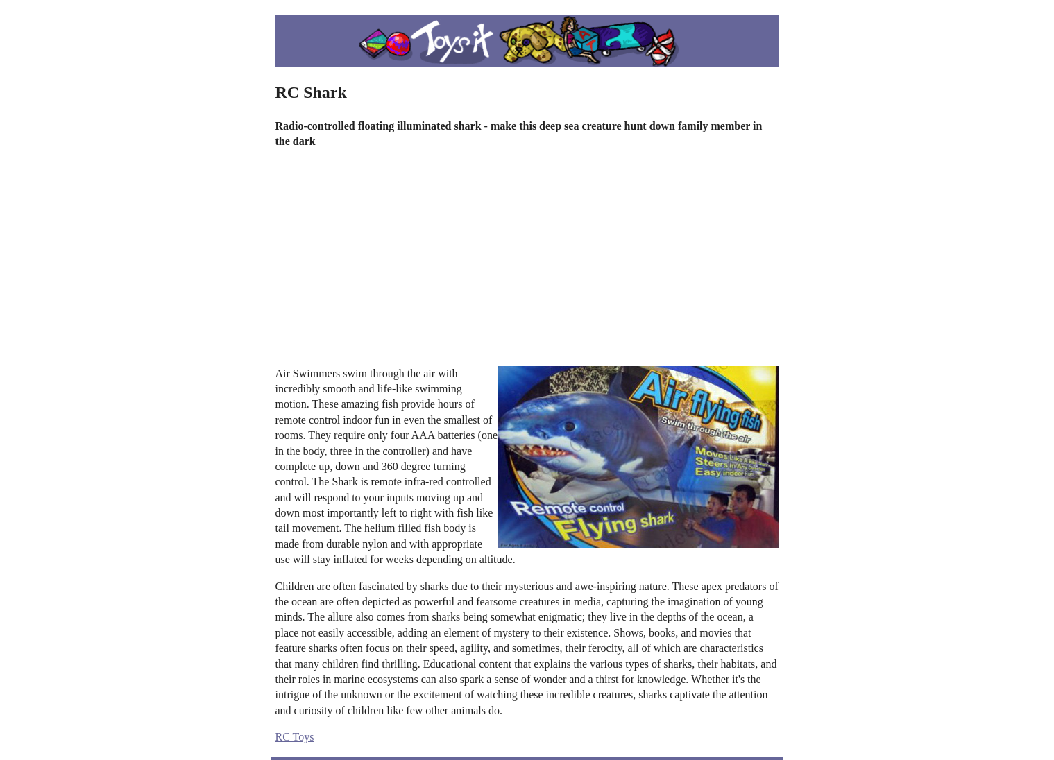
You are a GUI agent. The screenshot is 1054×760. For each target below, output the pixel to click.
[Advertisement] (527, 258)
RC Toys (294, 737)
